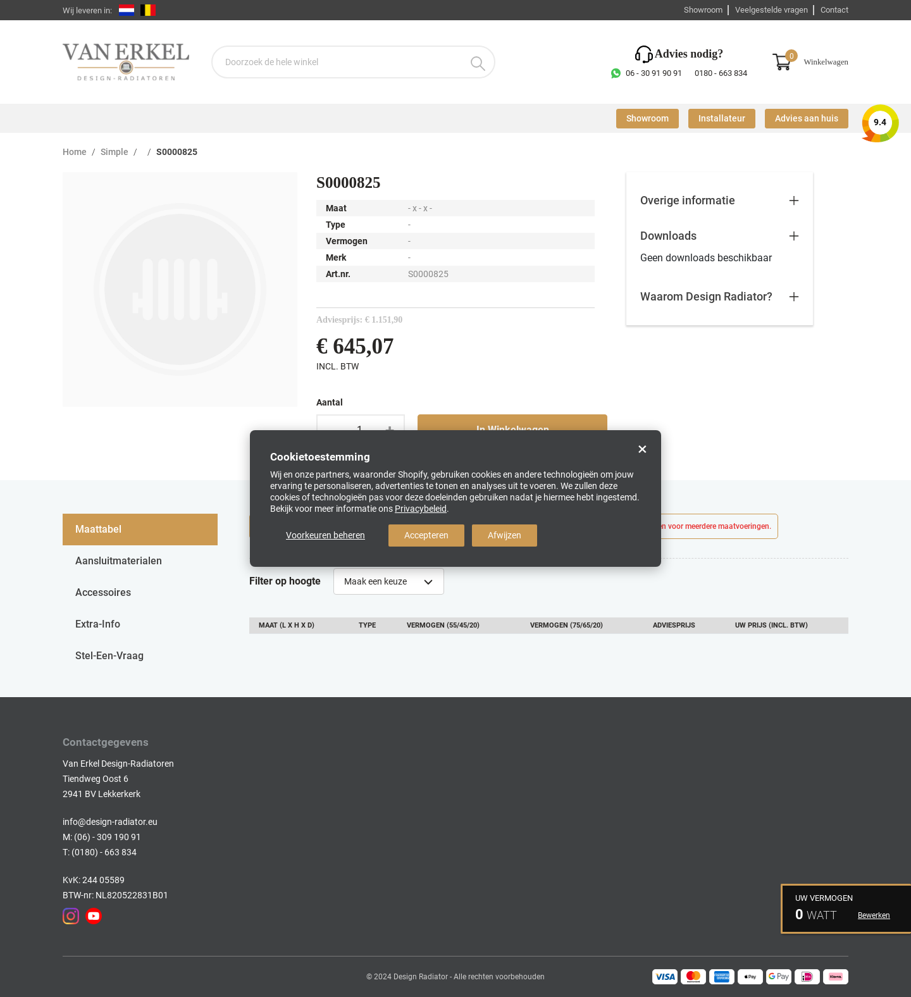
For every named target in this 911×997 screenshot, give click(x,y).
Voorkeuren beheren (325, 535)
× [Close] (642, 449)
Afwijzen (504, 535)
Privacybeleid (421, 509)
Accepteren (426, 535)
